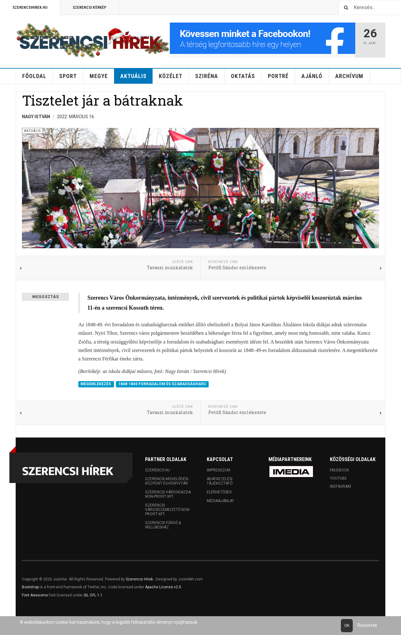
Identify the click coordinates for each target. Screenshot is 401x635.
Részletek (367, 625)
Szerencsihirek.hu (30, 7)
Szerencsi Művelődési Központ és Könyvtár (166, 481)
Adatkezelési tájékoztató (220, 481)
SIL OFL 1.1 (93, 595)
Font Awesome (35, 595)
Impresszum (218, 470)
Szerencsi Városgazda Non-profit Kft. (168, 494)
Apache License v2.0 (163, 587)
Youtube (338, 478)
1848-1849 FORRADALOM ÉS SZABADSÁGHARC (162, 384)
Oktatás (243, 76)
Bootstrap (30, 587)
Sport (68, 76)
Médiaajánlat (220, 501)
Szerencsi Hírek (139, 579)
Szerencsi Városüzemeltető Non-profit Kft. (167, 509)
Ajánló (311, 76)
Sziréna (206, 76)
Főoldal (34, 76)
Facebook (339, 470)
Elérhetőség (219, 492)
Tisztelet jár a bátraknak (102, 100)
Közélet (170, 76)
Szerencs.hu (157, 470)
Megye (99, 76)
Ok (346, 625)
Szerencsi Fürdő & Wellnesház (163, 525)
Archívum (349, 76)
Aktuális (133, 76)
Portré (278, 76)
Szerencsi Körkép (89, 7)
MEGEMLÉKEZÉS (96, 384)
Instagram (340, 486)
